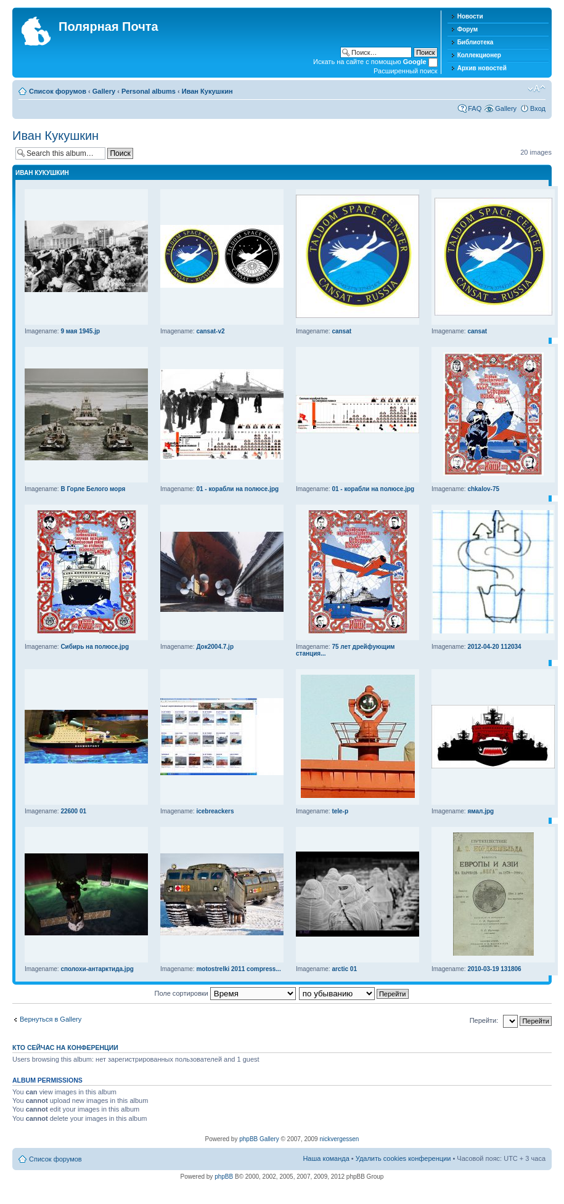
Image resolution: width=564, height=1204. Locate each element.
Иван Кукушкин (207, 91)
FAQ (474, 108)
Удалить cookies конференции (403, 1158)
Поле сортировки (225, 993)
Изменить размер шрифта (537, 88)
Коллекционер (479, 55)
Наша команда (326, 1158)
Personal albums (148, 91)
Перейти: (484, 1020)
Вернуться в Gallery (50, 1019)
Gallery (103, 91)
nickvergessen (339, 1139)
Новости (470, 16)
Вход (538, 108)
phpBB (224, 1176)
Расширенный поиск (406, 71)
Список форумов (57, 91)
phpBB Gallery (259, 1139)
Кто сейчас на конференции (65, 1047)
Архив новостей (482, 68)
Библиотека (475, 42)
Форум (467, 29)
